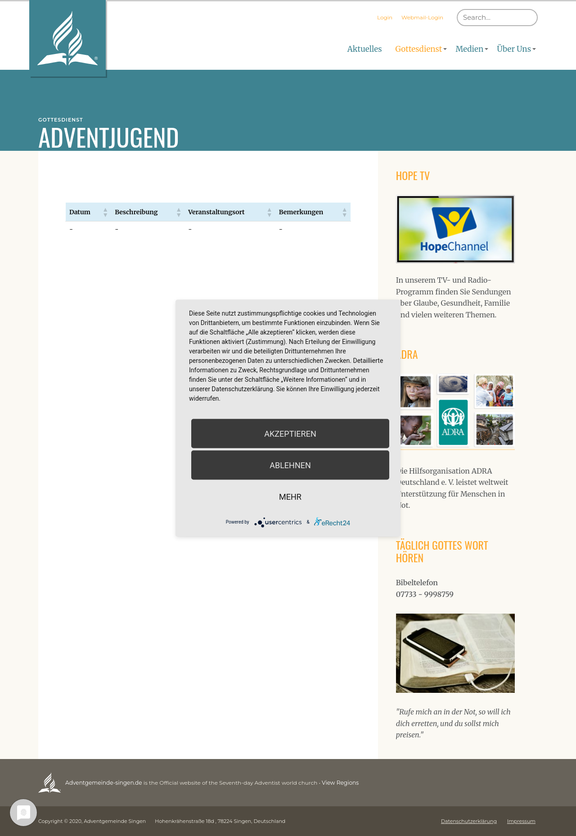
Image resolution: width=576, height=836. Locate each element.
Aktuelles (364, 49)
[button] (105, 212)
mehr (290, 496)
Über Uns (514, 49)
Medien (469, 49)
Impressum (521, 821)
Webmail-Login (422, 17)
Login (384, 17)
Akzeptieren (290, 433)
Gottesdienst (419, 49)
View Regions (339, 782)
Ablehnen (290, 465)
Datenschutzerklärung (469, 821)
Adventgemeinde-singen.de (103, 782)
